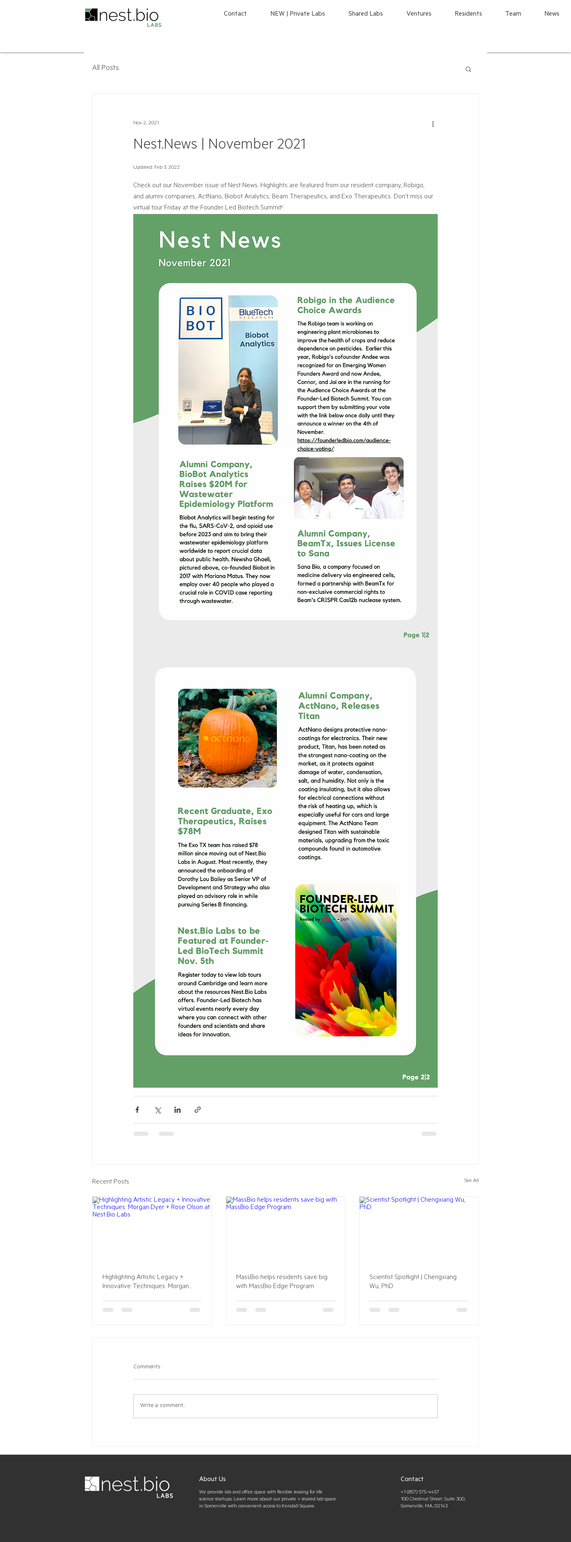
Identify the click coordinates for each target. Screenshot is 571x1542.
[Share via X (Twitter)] (157, 1110)
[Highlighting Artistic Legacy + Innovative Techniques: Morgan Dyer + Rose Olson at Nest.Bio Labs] (152, 1230)
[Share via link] (198, 1110)
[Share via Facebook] (137, 1110)
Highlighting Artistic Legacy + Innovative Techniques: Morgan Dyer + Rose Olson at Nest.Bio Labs (151, 1282)
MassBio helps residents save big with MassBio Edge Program (281, 1282)
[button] (468, 68)
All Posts (105, 69)
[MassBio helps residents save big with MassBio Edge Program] (285, 1230)
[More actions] (433, 123)
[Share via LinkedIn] (177, 1110)
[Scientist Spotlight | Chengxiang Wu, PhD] (419, 1230)
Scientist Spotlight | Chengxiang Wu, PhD (413, 1282)
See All (471, 1181)
